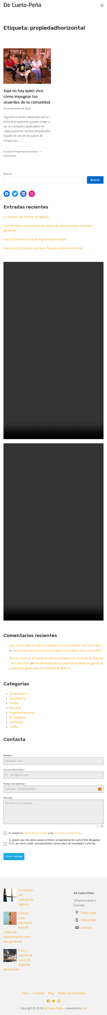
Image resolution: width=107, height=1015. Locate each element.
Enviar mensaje (14, 856)
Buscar (7, 174)
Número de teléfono (14, 783)
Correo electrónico (14, 769)
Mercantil (15, 708)
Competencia (17, 698)
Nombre (8, 755)
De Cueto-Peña (53, 1008)
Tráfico (13, 727)
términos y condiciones (67, 833)
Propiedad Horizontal (26, 151)
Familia (13, 703)
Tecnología (16, 722)
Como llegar (88, 913)
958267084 (88, 920)
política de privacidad (35, 833)
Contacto (86, 928)
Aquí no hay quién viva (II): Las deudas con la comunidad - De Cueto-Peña (55, 645)
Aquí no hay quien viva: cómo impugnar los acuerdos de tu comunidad (26, 96)
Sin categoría (17, 717)
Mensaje (7, 798)
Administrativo (18, 694)
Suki (84, 1008)
